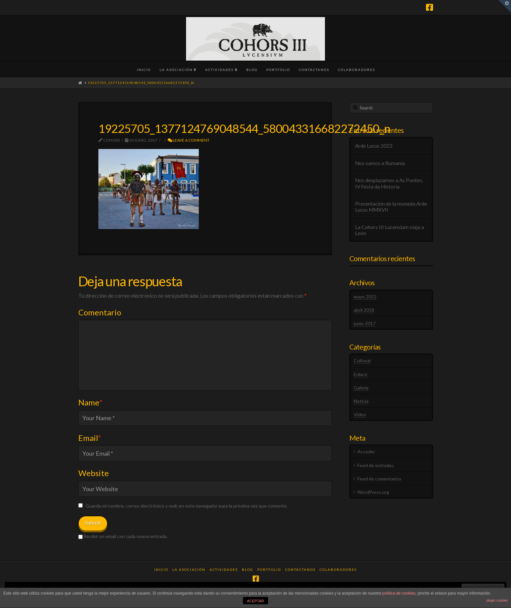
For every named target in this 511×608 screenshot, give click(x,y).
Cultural (362, 360)
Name (90, 402)
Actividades (223, 569)
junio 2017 (364, 323)
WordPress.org (373, 492)
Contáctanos (300, 569)
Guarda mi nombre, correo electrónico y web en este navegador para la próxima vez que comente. (186, 506)
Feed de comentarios (379, 478)
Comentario (99, 312)
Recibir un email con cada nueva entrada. (126, 536)
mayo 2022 (365, 296)
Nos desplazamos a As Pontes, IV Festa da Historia (389, 183)
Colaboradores (338, 569)
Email (89, 438)
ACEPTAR (255, 601)
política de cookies (399, 593)
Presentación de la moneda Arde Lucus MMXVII (391, 207)
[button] (504, 6)
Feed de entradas (375, 465)
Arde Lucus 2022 (374, 146)
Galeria (361, 387)
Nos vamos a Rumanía (380, 163)
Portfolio (269, 569)
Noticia (361, 401)
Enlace (360, 374)
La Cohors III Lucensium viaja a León (389, 230)
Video (360, 414)
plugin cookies (497, 600)
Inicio (161, 569)
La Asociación (188, 569)
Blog (247, 569)
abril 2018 (364, 310)
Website (93, 473)
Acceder (366, 451)
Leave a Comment (188, 140)
